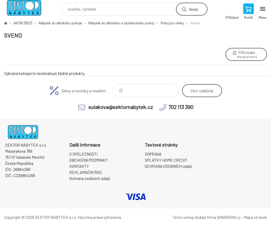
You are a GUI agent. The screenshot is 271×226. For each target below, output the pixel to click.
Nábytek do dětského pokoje (60, 23)
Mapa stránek (255, 217)
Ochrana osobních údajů (89, 178)
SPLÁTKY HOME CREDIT (166, 160)
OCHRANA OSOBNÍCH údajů (168, 166)
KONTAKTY (79, 166)
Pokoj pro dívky (172, 23)
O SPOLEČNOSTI (83, 154)
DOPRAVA (153, 154)
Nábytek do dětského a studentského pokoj (121, 23)
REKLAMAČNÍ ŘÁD (85, 172)
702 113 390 (180, 107)
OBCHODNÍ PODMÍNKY (88, 160)
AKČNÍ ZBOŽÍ (22, 23)
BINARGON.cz (229, 217)
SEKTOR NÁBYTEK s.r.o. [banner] (27, 8)
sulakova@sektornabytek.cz (120, 107)
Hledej (193, 9)
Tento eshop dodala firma (194, 217)
